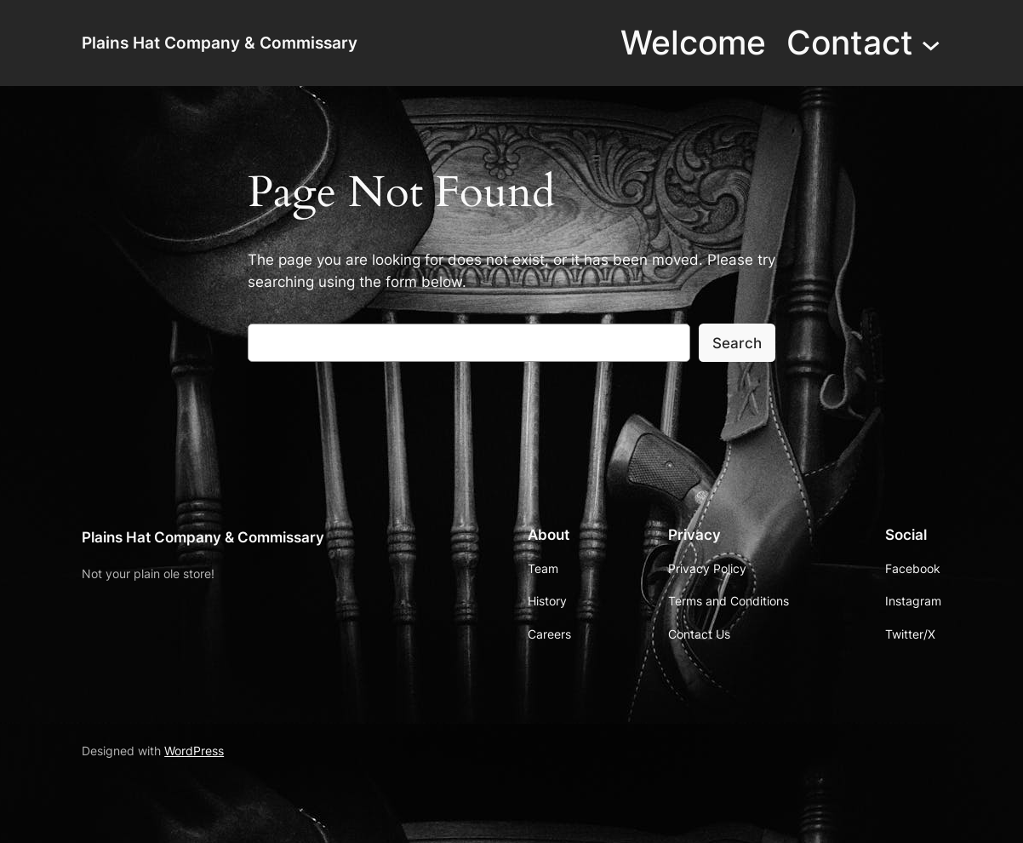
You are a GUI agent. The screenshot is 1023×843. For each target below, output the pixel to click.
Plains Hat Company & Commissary (219, 43)
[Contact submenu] (930, 43)
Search (737, 343)
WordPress (194, 750)
